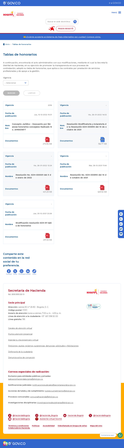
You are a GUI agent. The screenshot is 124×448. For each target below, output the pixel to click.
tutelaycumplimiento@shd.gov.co (60, 391)
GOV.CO (117, 3)
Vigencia (7, 77)
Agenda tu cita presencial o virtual (23, 340)
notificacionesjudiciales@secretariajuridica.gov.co (54, 385)
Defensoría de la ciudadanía (20, 352)
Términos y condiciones (18, 426)
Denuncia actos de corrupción (21, 357)
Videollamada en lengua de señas (72, 426)
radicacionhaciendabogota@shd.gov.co (25, 379)
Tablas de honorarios (21, 44)
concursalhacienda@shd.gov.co (44, 397)
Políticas (36, 426)
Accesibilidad (49, 426)
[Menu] (116, 13)
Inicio (6, 44)
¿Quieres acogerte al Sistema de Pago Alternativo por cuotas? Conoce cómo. (63, 37)
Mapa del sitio (96, 426)
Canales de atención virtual (20, 328)
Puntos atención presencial (20, 334)
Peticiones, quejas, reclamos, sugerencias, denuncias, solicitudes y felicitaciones (43, 346)
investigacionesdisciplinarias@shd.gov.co (55, 403)
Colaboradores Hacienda (19, 428)
